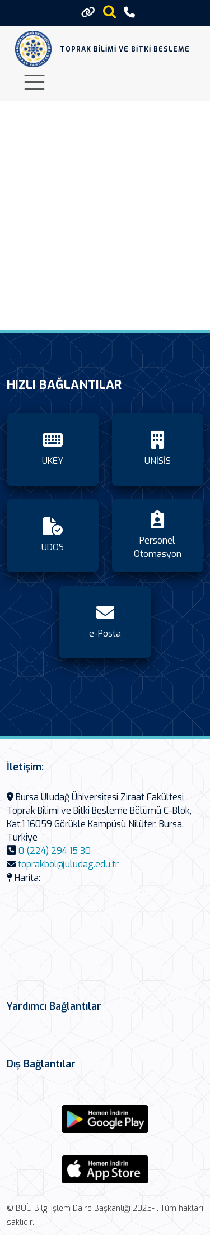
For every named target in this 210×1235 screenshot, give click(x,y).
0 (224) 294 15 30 (54, 851)
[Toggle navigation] (34, 82)
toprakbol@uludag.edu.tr (68, 864)
